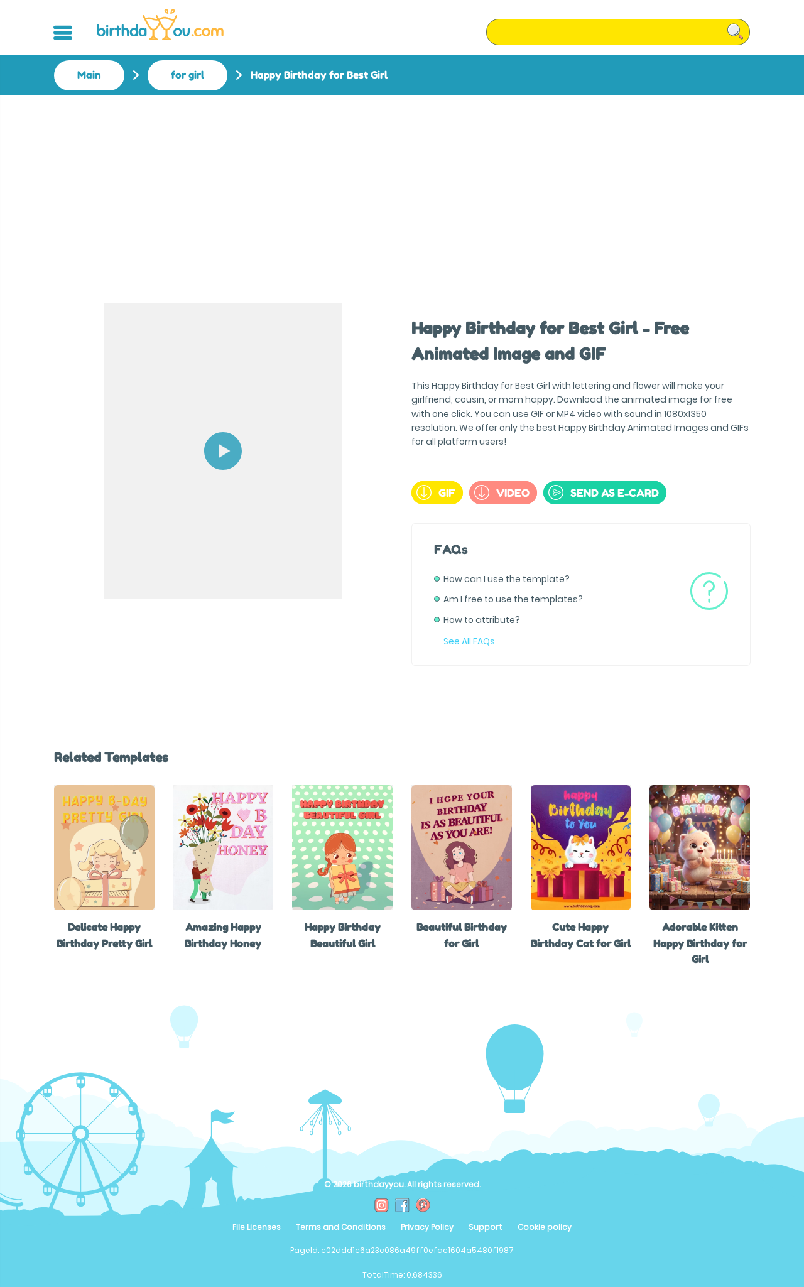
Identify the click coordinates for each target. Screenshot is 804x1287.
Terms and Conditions (341, 1227)
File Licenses (256, 1227)
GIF (435, 492)
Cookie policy (545, 1227)
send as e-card (603, 492)
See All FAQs (469, 641)
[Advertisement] (402, 190)
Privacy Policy (427, 1227)
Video (502, 492)
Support (486, 1227)
